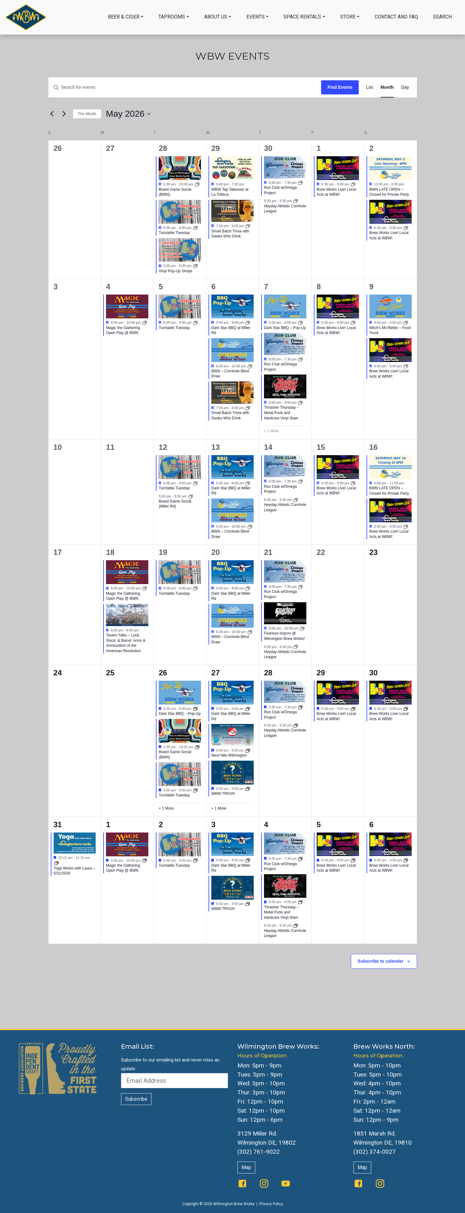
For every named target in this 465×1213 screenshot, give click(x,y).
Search (442, 17)
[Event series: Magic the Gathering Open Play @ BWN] (144, 322)
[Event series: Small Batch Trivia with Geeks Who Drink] (248, 226)
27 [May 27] (215, 672)
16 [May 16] (373, 447)
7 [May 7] (266, 286)
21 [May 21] (268, 552)
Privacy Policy (271, 1204)
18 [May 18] (110, 552)
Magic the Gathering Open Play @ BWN (123, 330)
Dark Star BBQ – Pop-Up (285, 328)
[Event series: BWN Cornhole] (250, 366)
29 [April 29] (215, 148)
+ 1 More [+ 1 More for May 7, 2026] (271, 431)
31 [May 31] (58, 824)
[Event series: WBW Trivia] (248, 788)
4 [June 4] (266, 824)
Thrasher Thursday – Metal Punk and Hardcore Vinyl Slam (281, 412)
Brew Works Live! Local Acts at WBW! (336, 192)
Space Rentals (302, 17)
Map (246, 1167)
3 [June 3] (213, 824)
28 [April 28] (163, 148)
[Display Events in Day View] (405, 87)
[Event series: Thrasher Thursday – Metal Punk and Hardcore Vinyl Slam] (300, 402)
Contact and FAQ (396, 17)
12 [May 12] (163, 447)
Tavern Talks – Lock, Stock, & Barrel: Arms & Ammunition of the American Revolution (125, 643)
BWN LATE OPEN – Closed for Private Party (389, 192)
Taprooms (171, 17)
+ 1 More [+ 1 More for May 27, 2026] (218, 808)
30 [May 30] (373, 672)
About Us (215, 17)
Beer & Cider (124, 17)
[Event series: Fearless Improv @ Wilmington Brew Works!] (302, 628)
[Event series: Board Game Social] (197, 184)
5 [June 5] (319, 824)
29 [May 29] (321, 672)
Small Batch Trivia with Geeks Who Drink (230, 234)
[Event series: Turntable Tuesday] (195, 228)
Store (348, 17)
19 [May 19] (163, 552)
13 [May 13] (215, 447)
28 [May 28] (268, 672)
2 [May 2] (371, 148)
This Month (87, 114)
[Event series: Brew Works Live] (353, 708)
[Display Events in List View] (369, 87)
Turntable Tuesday (174, 233)
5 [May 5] (161, 286)
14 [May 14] (268, 447)
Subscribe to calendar (380, 961)
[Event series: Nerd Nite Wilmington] (248, 750)
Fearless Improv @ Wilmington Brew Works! (284, 636)
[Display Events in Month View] (387, 87)
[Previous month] (52, 114)
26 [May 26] (163, 672)
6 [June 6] (371, 824)
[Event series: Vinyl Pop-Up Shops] (195, 266)
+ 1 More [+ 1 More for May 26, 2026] (166, 808)
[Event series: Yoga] (56, 863)
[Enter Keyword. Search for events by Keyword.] (185, 87)
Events (255, 17)
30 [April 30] (268, 148)
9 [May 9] (371, 286)
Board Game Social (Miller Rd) (175, 504)
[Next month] (64, 114)
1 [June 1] (108, 824)
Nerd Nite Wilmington (229, 755)
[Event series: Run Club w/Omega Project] (300, 182)
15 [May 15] (321, 447)
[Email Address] (174, 1080)
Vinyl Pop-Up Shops (175, 271)
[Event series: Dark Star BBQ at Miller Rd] (248, 322)
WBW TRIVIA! (223, 793)
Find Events (339, 87)
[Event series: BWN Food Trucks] (300, 322)
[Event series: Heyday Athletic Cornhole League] (295, 201)
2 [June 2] (161, 824)
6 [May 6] (213, 286)
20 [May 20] (215, 552)
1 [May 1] (319, 148)
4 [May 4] (108, 286)
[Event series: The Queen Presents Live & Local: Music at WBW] (353, 184)
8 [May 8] (319, 286)
